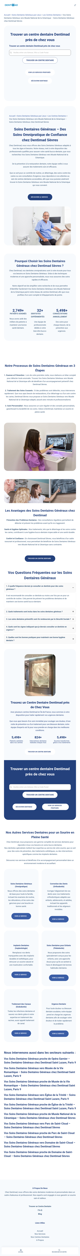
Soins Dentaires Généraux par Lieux (26, 15)
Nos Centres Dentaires (40, 1237)
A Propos (40, 1240)
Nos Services (40, 1234)
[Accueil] (20, 1251)
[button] (40, 587)
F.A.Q (40, 1210)
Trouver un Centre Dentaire (40, 1206)
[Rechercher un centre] (59, 1251)
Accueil (7, 15)
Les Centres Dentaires (52, 15)
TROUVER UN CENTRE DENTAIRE (40, 60)
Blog (40, 1214)
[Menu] (75, 5)
